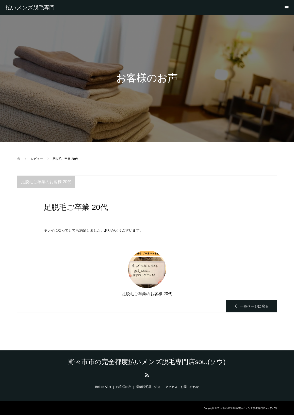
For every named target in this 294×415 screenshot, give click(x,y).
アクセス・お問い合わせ (182, 387)
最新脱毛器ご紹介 (148, 387)
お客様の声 (123, 387)
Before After (103, 387)
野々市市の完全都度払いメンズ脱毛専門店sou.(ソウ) (30, 7)
